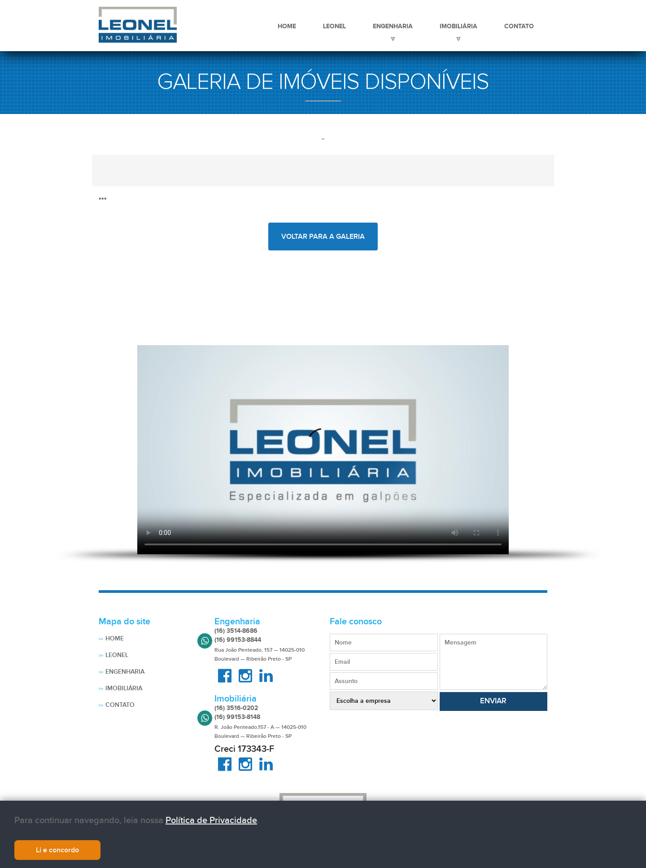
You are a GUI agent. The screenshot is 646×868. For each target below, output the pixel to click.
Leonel (334, 26)
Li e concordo (57, 850)
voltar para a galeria (323, 236)
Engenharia (393, 26)
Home (287, 26)
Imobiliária (458, 26)
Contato (519, 26)
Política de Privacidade (211, 820)
